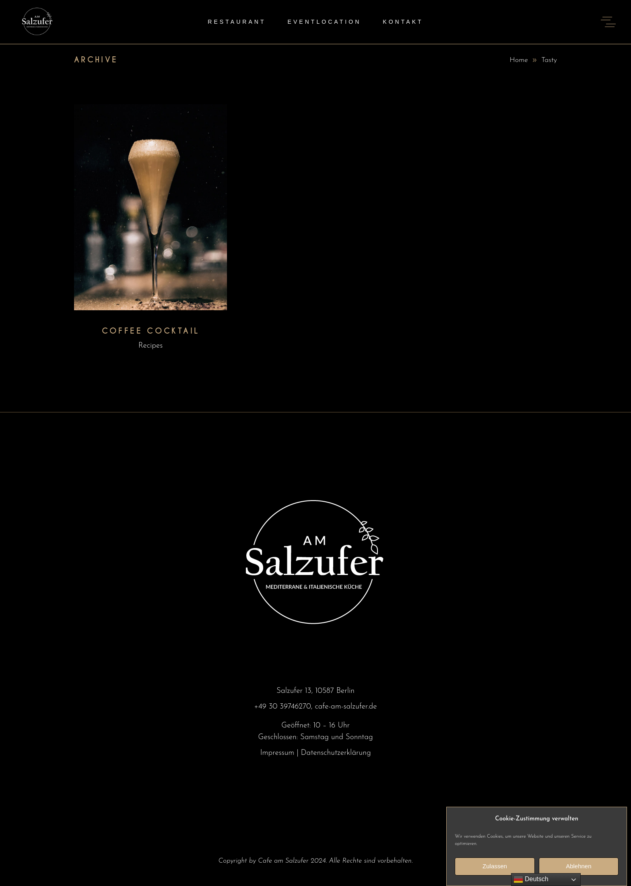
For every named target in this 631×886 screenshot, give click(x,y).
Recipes (150, 346)
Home (518, 60)
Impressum (277, 753)
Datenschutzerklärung (336, 753)
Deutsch (531, 879)
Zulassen (495, 873)
